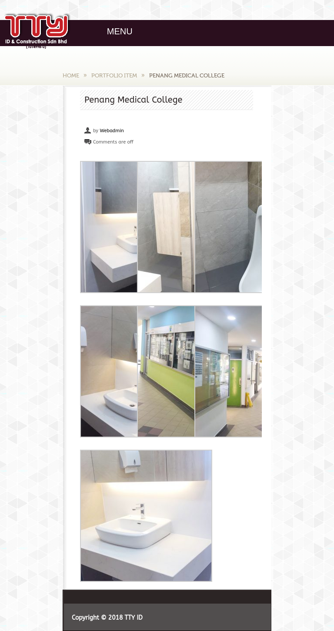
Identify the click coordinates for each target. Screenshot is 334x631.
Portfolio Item (114, 75)
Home (71, 75)
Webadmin (112, 131)
